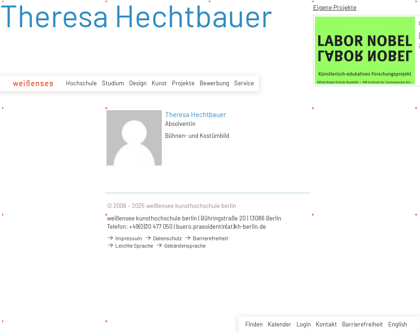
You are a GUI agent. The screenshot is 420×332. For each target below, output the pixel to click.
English (397, 324)
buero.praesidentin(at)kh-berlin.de (221, 226)
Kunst (159, 83)
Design (138, 83)
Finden (254, 324)
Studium (113, 83)
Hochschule (81, 83)
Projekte (183, 83)
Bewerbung (214, 83)
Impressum (124, 238)
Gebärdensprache (181, 245)
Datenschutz (163, 238)
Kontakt (326, 324)
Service (244, 83)
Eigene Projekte (334, 7)
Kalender (279, 324)
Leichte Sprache (130, 245)
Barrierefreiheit (362, 324)
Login (303, 324)
